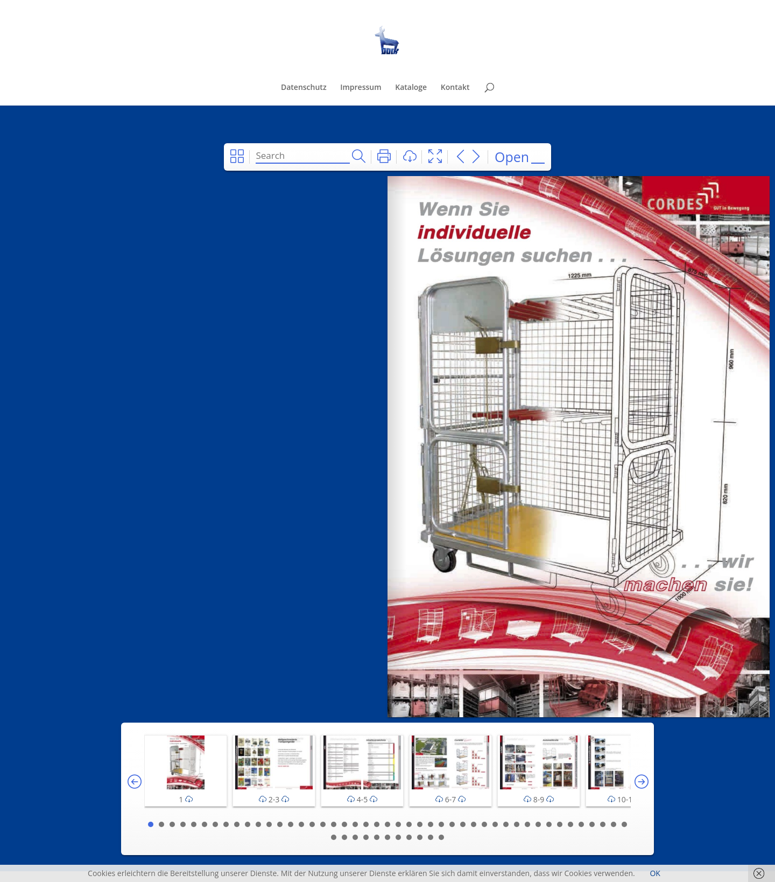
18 (333, 824)
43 (602, 824)
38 (549, 824)
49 (366, 837)
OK (655, 873)
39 (559, 824)
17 (323, 824)
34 (506, 824)
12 (269, 824)
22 (376, 824)
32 (484, 824)
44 (613, 824)
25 (409, 824)
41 (581, 824)
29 (452, 824)
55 (430, 837)
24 (398, 824)
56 (441, 837)
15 (301, 824)
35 (516, 824)
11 (258, 824)
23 (387, 824)
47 (344, 837)
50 (376, 837)
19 (344, 824)
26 (419, 824)
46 (333, 837)
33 (495, 824)
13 (280, 824)
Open (512, 157)
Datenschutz (304, 87)
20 (355, 824)
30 (463, 824)
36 (527, 824)
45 (624, 824)
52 (398, 837)
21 (366, 824)
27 (430, 824)
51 (387, 837)
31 (473, 824)
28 (441, 824)
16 (312, 824)
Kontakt (455, 87)
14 (290, 824)
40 (570, 824)
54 (419, 837)
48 (355, 837)
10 (247, 824)
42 (592, 824)
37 (538, 824)
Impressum (360, 87)
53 (409, 837)
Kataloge (411, 87)
